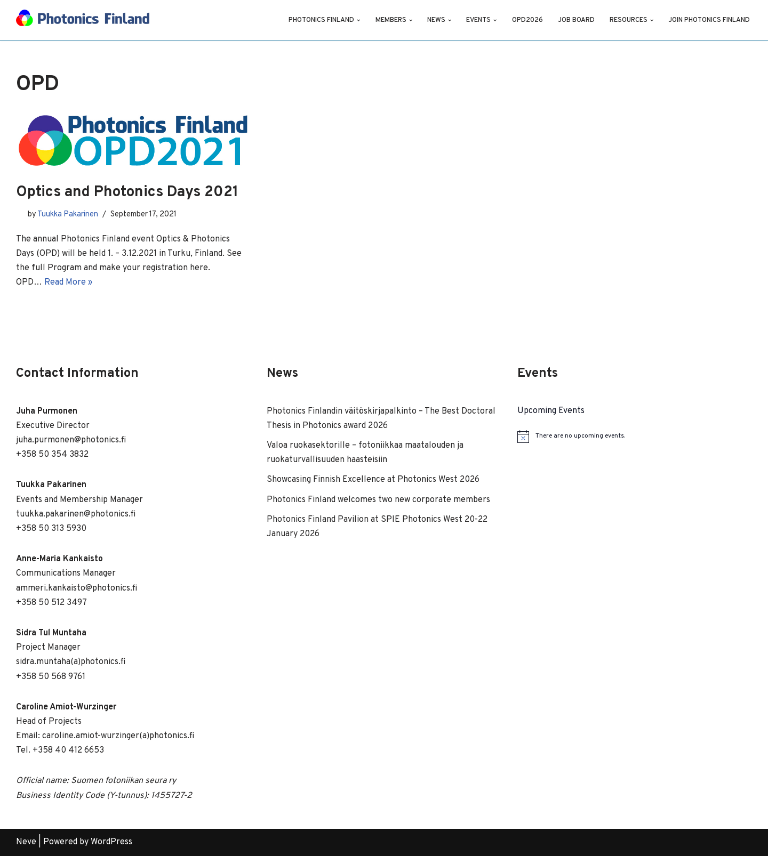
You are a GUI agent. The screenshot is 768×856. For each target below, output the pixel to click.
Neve (26, 842)
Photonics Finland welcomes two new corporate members (378, 500)
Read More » (68, 282)
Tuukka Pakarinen (67, 214)
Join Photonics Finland (709, 20)
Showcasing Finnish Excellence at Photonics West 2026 (373, 479)
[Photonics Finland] (82, 20)
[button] (358, 20)
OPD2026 (527, 20)
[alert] (634, 436)
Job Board (576, 20)
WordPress (111, 842)
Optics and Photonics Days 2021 (127, 192)
